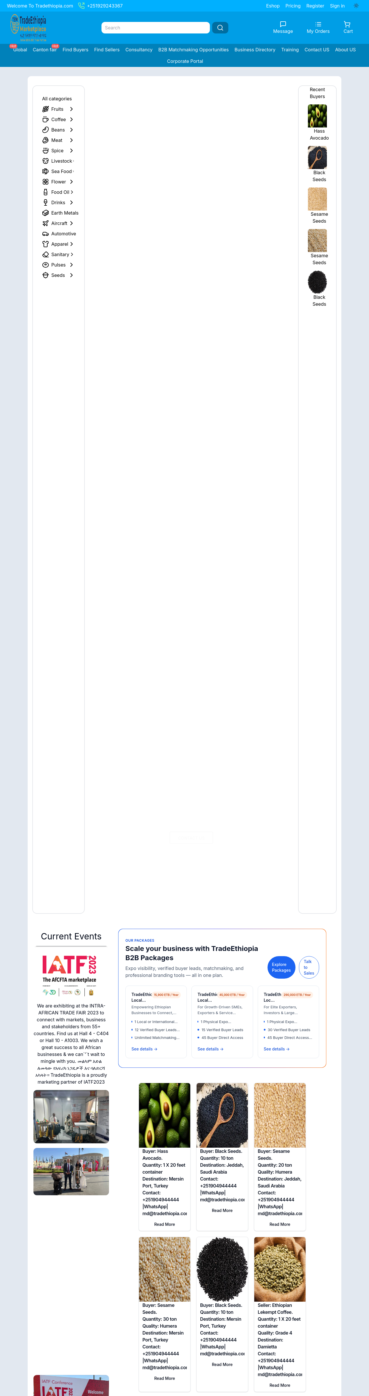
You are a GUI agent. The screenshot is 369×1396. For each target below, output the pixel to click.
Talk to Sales (309, 967)
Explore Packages (281, 967)
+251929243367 (100, 5)
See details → (144, 1048)
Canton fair (45, 49)
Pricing (293, 6)
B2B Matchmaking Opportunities (193, 49)
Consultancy (139, 49)
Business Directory (255, 49)
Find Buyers (75, 49)
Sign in (337, 6)
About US (345, 49)
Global (20, 49)
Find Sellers (107, 49)
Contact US (316, 49)
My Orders (318, 31)
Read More (164, 1224)
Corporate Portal (185, 61)
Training (290, 49)
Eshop (273, 6)
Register (315, 6)
